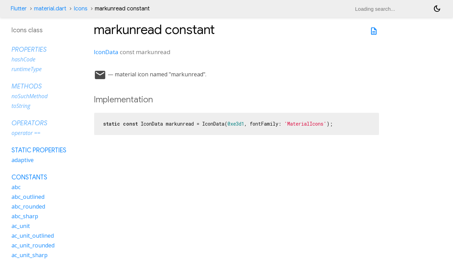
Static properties (38, 150)
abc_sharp (24, 216)
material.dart (50, 8)
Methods (26, 86)
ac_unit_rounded (33, 245)
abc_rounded (28, 206)
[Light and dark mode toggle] (437, 8)
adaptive (22, 160)
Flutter (18, 8)
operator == (25, 133)
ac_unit (20, 226)
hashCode (23, 59)
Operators (29, 123)
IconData (106, 52)
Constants (29, 177)
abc (15, 187)
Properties (29, 49)
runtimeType (26, 69)
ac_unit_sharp (29, 255)
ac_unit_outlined (32, 235)
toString (20, 106)
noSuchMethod (29, 96)
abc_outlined (27, 197)
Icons (81, 8)
